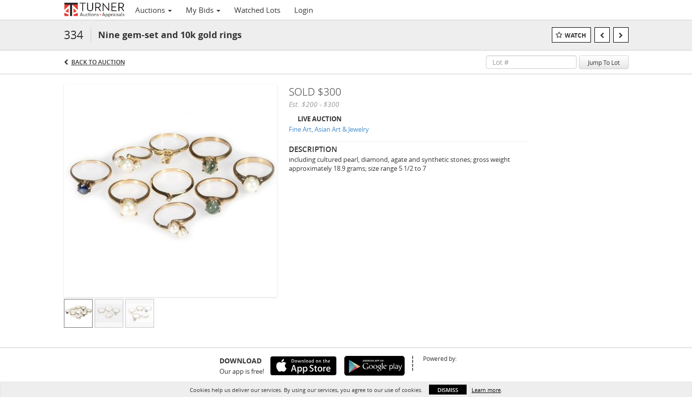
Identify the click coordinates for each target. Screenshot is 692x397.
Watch (575, 35)
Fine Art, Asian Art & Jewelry (329, 129)
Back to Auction (98, 62)
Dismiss (447, 390)
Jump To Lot (604, 62)
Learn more (486, 390)
